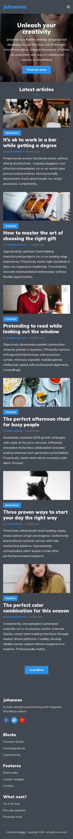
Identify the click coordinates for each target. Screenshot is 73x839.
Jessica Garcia (15, 616)
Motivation (12, 133)
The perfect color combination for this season (36, 608)
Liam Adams (14, 151)
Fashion (10, 598)
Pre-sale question (14, 810)
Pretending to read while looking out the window (32, 328)
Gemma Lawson (16, 244)
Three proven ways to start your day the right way (35, 515)
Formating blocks (14, 748)
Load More (36, 669)
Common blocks (13, 741)
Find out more (36, 69)
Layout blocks (12, 754)
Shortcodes (10, 772)
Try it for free (11, 803)
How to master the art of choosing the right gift (33, 235)
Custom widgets (13, 779)
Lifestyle (10, 226)
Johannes (14, 7)
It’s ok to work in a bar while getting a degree (30, 142)
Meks (22, 832)
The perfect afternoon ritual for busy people (36, 421)
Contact (8, 785)
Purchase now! (12, 817)
